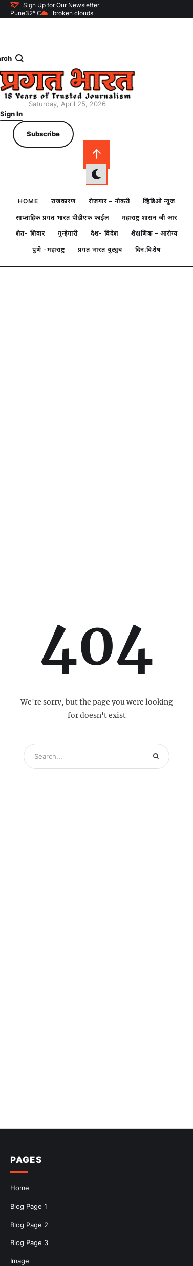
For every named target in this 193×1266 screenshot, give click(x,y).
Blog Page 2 (29, 1225)
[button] (54, 4)
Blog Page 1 (28, 1206)
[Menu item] (28, 201)
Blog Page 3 (29, 1242)
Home (19, 1188)
